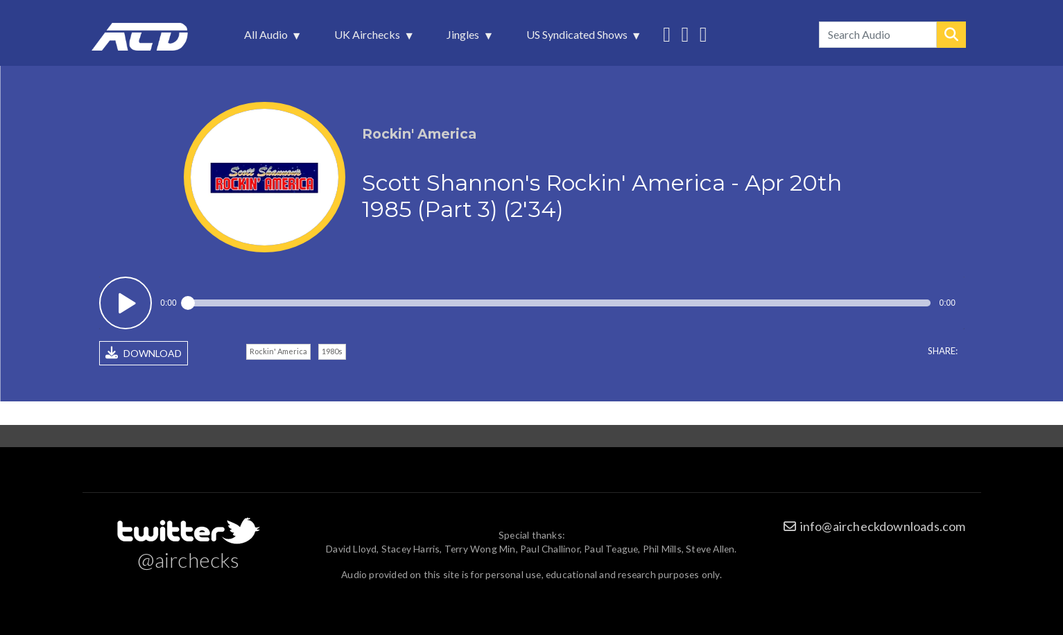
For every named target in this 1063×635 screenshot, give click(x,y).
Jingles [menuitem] (464, 38)
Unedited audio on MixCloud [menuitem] (703, 33)
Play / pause (126, 303)
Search (951, 34)
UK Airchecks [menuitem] (368, 38)
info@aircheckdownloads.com (883, 526)
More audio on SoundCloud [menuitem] (685, 33)
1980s (332, 351)
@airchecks (188, 559)
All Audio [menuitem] (267, 38)
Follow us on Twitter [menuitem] (667, 33)
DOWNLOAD (143, 353)
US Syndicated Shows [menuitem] (578, 38)
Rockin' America (278, 351)
